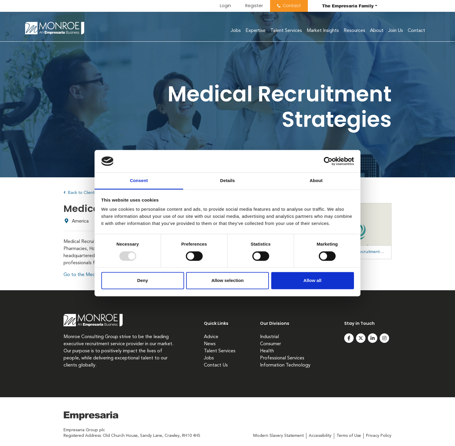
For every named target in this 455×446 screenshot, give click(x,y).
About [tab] (316, 180)
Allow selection (227, 280)
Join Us (395, 30)
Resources (354, 30)
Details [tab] (227, 180)
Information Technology (285, 365)
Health (267, 351)
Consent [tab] (139, 180)
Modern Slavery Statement (278, 436)
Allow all (312, 280)
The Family (348, 6)
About (377, 30)
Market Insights (323, 30)
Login (225, 6)
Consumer (270, 344)
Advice (211, 337)
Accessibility (320, 436)
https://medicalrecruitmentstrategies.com (364, 252)
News (210, 344)
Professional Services (282, 358)
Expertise (256, 30)
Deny (142, 280)
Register (254, 6)
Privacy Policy (378, 436)
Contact (292, 6)
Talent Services (286, 30)
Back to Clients (80, 192)
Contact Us (216, 365)
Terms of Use (349, 436)
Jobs (236, 30)
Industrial (269, 337)
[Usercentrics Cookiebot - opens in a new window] (328, 161)
